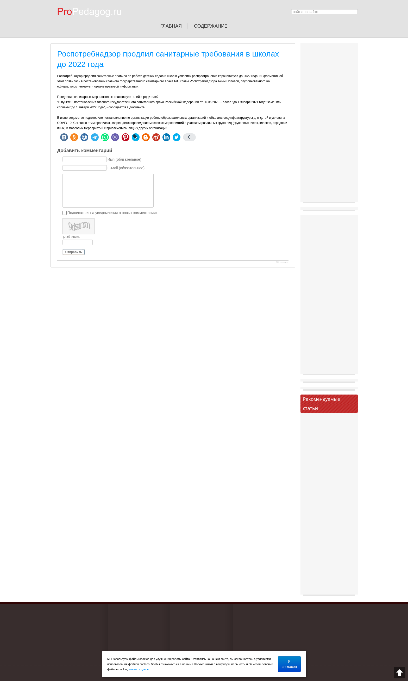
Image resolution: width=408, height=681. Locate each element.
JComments (282, 262)
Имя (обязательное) (124, 159)
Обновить (73, 237)
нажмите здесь (139, 669)
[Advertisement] (329, 124)
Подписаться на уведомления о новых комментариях (112, 213)
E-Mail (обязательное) (126, 168)
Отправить (73, 252)
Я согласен (289, 664)
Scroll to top (399, 672)
